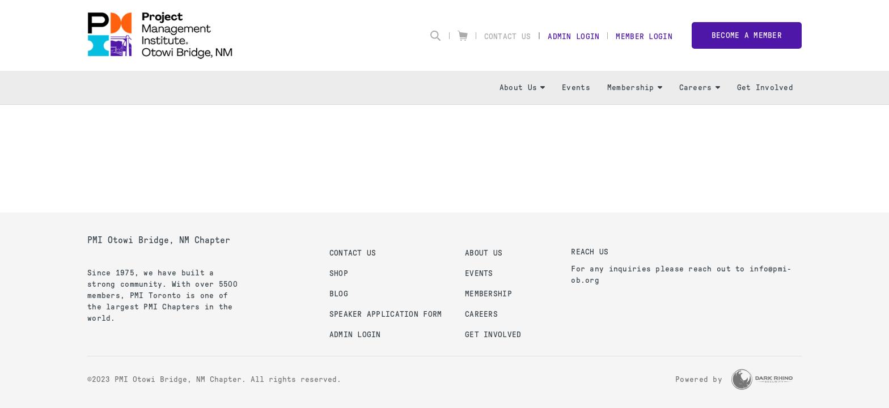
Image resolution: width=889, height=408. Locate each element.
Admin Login (573, 36)
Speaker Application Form (385, 314)
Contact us (352, 253)
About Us (522, 87)
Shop (338, 273)
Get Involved (765, 87)
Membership (634, 87)
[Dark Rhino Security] (762, 379)
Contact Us (507, 36)
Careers (699, 87)
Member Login (644, 36)
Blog (338, 294)
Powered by (698, 379)
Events (576, 87)
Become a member (747, 35)
